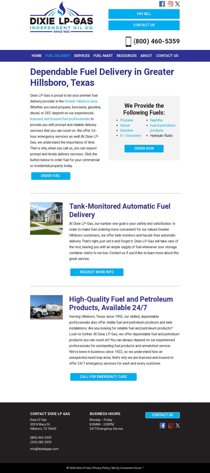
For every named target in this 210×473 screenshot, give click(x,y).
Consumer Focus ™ (132, 468)
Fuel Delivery (58, 56)
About (146, 56)
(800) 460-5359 (151, 41)
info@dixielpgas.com (44, 449)
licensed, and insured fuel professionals (60, 119)
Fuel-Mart (103, 56)
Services (82, 56)
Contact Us (167, 56)
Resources (127, 56)
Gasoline (126, 130)
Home (37, 56)
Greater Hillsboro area (81, 101)
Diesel (125, 125)
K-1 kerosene (130, 136)
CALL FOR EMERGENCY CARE (103, 377)
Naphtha (156, 120)
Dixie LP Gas (83, 468)
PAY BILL (144, 14)
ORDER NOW (144, 148)
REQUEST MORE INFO (97, 272)
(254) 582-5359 (40, 442)
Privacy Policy (101, 468)
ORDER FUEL (51, 176)
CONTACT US (144, 25)
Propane (126, 120)
